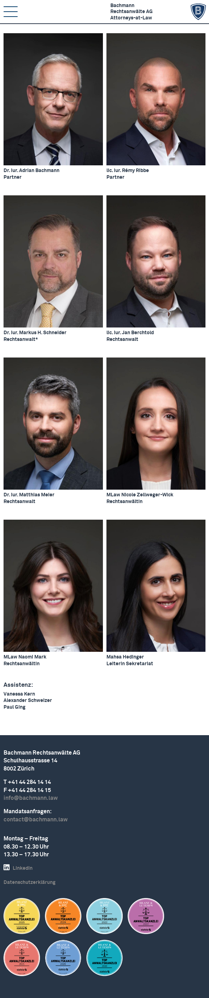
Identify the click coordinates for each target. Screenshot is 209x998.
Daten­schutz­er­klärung (30, 882)
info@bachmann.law (31, 798)
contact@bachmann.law (36, 819)
